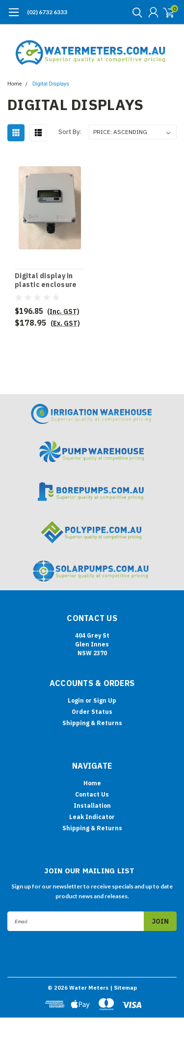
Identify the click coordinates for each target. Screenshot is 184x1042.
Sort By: (69, 132)
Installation (92, 805)
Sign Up (104, 700)
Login (76, 700)
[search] (135, 12)
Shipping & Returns (92, 723)
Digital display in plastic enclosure (46, 280)
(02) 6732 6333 (47, 12)
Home (14, 84)
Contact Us (92, 794)
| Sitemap (123, 987)
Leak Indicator (92, 816)
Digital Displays (50, 84)
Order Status (92, 711)
